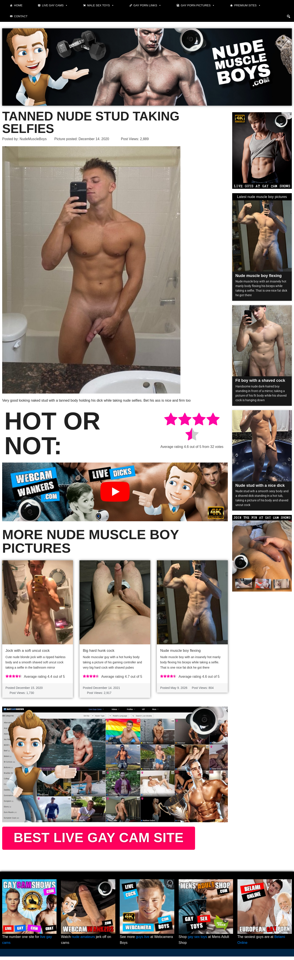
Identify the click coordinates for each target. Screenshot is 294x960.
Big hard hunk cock (98, 651)
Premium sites (247, 5)
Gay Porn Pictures (198, 5)
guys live (142, 940)
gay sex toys (197, 940)
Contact (21, 16)
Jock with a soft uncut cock (27, 651)
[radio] (170, 419)
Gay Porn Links (147, 5)
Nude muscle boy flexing (180, 651)
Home (18, 5)
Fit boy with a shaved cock (260, 380)
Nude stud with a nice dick (260, 485)
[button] (288, 16)
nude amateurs (83, 940)
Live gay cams (55, 5)
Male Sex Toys (100, 5)
